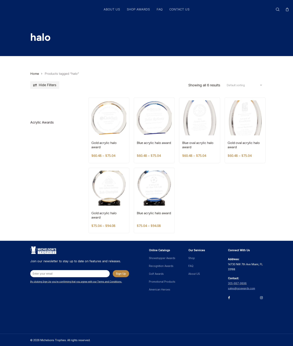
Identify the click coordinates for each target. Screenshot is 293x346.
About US (194, 273)
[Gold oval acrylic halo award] (245, 117)
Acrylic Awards (42, 122)
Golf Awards (156, 273)
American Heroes (159, 289)
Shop (191, 258)
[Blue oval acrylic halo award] (199, 117)
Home (34, 74)
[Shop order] (243, 85)
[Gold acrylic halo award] (108, 117)
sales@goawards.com (241, 288)
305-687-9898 (237, 283)
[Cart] (287, 9)
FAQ (190, 265)
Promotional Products (162, 281)
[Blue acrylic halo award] (154, 117)
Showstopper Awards (162, 258)
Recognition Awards (161, 265)
